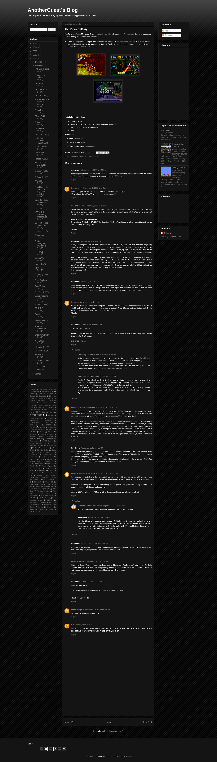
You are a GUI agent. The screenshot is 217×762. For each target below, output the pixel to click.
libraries (32, 443)
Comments (168, 35)
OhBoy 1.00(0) (178, 168)
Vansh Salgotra (77, 610)
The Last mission (43, 491)
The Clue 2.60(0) (42, 292)
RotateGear (49, 468)
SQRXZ (45, 479)
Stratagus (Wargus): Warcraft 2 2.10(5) (40, 244)
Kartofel (32, 439)
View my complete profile (171, 237)
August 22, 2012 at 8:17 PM (114, 506)
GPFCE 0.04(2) (41, 95)
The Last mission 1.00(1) (42, 70)
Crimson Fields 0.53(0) (41, 172)
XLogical (41, 509)
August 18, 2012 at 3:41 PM (107, 408)
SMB (36, 477)
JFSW (41, 436)
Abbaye (32, 389)
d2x (33, 407)
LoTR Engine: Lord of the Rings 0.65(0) (41, 140)
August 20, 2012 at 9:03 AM (92, 448)
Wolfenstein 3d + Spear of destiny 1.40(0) (42, 102)
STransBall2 (49, 482)
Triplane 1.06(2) (41, 208)
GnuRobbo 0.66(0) (39, 315)
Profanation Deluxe (36, 464)
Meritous (35, 448)
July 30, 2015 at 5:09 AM (92, 582)
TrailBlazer (33, 495)
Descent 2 (41, 407)
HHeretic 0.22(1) (42, 347)
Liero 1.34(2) (40, 264)
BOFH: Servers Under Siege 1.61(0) (41, 225)
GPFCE (48, 425)
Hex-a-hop (49, 429)
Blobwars (52, 396)
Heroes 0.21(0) (41, 159)
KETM (40, 439)
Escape (50, 415)
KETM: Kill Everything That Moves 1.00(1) (41, 215)
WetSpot (36, 504)
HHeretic (41, 432)
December (40, 62)
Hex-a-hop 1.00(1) (39, 154)
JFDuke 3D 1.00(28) (39, 355)
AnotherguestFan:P (86, 355)
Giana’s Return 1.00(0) (41, 321)
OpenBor (49, 452)
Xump (51, 509)
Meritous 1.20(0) (42, 134)
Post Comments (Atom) (113, 731)
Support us (45, 489)
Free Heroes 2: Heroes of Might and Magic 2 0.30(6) (41, 191)
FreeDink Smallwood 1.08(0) (40, 328)
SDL (51, 470)
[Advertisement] (108, 696)
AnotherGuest (47, 391)
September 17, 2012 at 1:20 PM (95, 544)
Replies (77, 350)
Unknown (75, 188)
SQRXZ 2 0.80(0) (39, 309)
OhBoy (46, 450)
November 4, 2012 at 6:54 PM (96, 561)
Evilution (33, 418)
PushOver (49, 464)
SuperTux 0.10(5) (39, 111)
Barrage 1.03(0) (41, 231)
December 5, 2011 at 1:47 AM (95, 188)
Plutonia (50, 459)
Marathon (52, 445)
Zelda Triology (35, 511)
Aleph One (42, 389)
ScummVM (41, 470)
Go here (91, 146)
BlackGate (42, 396)
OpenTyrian (47, 457)
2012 (35, 55)
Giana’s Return (35, 422)
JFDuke (32, 436)
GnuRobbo (49, 422)
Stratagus (33, 484)
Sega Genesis (93, 156)
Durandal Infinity (47, 412)
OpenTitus (33, 457)
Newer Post (70, 722)
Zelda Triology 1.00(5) (41, 281)
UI (40, 498)
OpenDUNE (34, 454)
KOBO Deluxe (47, 441)
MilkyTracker (45, 448)
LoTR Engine (41, 445)
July (37, 374)
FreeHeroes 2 (35, 420)
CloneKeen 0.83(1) (39, 236)
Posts (165, 31)
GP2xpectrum (34, 425)
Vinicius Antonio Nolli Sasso (83, 408)
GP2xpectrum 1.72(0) (41, 90)
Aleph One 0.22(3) (39, 342)
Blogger (129, 757)
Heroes (42, 427)
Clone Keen (46, 403)
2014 (35, 47)
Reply (73, 180)
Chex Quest (41, 400)
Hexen (32, 432)
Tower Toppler (45, 493)
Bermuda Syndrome (46, 394)
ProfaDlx (49, 461)
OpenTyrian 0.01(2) (40, 287)
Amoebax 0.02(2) (39, 182)
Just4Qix (50, 436)
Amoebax (35, 391)
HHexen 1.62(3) (41, 351)
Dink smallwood (35, 409)
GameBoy (48, 420)
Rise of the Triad (36, 468)
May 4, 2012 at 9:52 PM (91, 241)
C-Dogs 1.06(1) (41, 177)
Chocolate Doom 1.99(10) (179, 145)
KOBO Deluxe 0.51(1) (41, 148)
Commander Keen (36, 405)
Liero (41, 443)
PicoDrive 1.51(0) (39, 253)
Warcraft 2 (33, 502)
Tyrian (51, 495)
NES (38, 450)
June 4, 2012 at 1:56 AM (89, 302)
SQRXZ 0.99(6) (41, 304)
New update (166, 130)
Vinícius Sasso (77, 561)
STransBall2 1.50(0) (40, 117)
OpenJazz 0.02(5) (39, 269)
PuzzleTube (34, 466)
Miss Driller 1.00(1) (39, 129)
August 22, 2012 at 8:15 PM (107, 473)
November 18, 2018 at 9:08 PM (97, 610)
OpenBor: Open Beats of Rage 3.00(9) (42, 202)
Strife (41, 484)
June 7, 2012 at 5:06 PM (92, 325)
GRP (73, 625)
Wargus (43, 502)
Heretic (32, 427)
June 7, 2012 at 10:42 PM (105, 355)
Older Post (147, 722)
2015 (35, 43)
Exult (41, 418)
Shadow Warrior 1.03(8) (42, 336)
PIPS (42, 459)
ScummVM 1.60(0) (39, 259)
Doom (46, 409)
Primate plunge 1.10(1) (41, 275)
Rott (31, 470)
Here (83, 142)
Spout (37, 479)
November (40, 65)
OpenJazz (48, 454)
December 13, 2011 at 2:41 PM (94, 206)
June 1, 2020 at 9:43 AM (85, 625)
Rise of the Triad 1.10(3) (42, 361)
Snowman (45, 477)
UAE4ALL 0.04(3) (39, 84)
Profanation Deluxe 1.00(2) (40, 77)
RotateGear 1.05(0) (40, 123)
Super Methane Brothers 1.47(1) (41, 298)
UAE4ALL (33, 498)
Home (109, 722)
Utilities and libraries (40, 368)
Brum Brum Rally (45, 398)
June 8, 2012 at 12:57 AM (105, 376)
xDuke (32, 509)
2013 (35, 51)
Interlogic (33, 434)
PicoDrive (82, 156)
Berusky (32, 396)
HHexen (50, 432)
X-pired (49, 507)
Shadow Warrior (42, 475)
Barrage (32, 394)
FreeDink (49, 418)
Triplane (43, 495)
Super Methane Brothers (44, 486)
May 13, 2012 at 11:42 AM (92, 282)
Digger (51, 407)
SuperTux (33, 489)
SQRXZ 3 (37, 482)
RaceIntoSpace (47, 466)
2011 (35, 58)
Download (78, 138)
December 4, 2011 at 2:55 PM (94, 170)
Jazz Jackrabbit (46, 434)
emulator (74, 156)
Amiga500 (52, 389)
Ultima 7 (47, 498)
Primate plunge (35, 461)
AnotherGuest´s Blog (53, 10)
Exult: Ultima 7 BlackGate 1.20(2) (41, 164)
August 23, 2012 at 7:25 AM (99, 517)
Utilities (49, 500)
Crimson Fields (50, 405)
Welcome (52, 502)
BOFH (34, 398)
